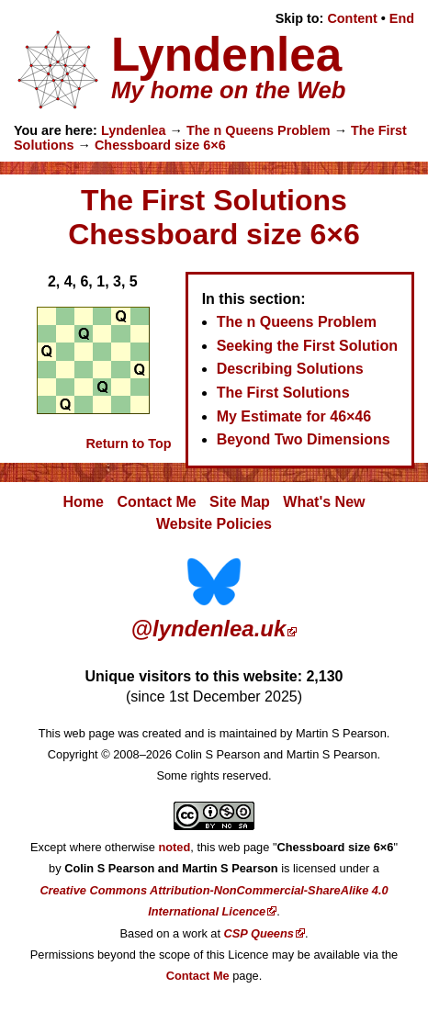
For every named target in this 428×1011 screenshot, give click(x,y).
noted (174, 847)
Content (352, 18)
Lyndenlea (133, 130)
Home (83, 502)
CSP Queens (259, 933)
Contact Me (156, 502)
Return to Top (128, 443)
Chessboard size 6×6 (160, 145)
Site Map (239, 502)
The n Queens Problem (258, 130)
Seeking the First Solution (307, 346)
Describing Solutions (290, 368)
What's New (324, 502)
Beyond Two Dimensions (303, 439)
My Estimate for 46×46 (294, 416)
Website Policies (214, 524)
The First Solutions (283, 392)
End (401, 18)
